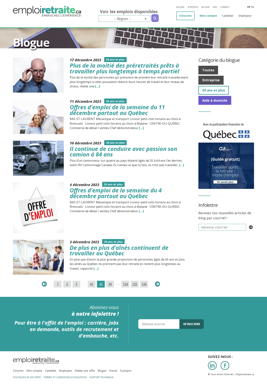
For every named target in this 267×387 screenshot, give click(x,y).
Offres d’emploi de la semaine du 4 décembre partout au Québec (116, 193)
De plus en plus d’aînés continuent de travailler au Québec (119, 250)
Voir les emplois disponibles (129, 11)
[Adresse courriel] (158, 324)
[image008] (226, 145)
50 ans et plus (213, 90)
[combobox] (124, 18)
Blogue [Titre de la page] (31, 42)
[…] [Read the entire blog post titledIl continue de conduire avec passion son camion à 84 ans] (181, 165)
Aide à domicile (214, 100)
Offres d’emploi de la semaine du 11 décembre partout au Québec (117, 110)
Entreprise (211, 80)
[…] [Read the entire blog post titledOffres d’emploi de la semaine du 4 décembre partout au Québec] (141, 211)
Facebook (224, 365)
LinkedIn (212, 365)
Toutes (208, 70)
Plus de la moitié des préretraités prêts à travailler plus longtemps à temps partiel (124, 68)
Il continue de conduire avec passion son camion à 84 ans (123, 151)
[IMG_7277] (226, 121)
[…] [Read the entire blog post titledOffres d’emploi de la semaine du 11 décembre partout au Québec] (141, 128)
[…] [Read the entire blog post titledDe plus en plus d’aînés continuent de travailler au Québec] (95, 268)
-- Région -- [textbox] (130, 18)
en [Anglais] (252, 7)
